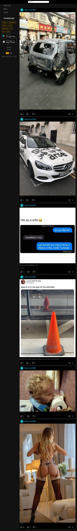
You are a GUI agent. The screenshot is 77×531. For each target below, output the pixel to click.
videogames (12, 22)
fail (11, 28)
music (10, 25)
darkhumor (5, 28)
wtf (3, 31)
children (4, 22)
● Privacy (9, 47)
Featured (7, 5)
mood (8, 31)
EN (7, 53)
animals (4, 25)
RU (10, 53)
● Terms (9, 49)
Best (5, 9)
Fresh (6, 12)
